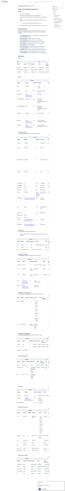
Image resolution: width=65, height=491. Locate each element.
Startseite (28, 1)
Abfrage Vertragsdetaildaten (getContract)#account (28, 121)
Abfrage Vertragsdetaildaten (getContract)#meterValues (29, 399)
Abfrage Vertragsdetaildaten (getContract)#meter (25, 282)
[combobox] (57, 2)
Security (32, 1)
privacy (40, 486)
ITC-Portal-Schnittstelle (32, 5)
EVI (18, 5)
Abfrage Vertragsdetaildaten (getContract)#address (25, 286)
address (26, 106)
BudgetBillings (26, 350)
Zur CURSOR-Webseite (46, 1)
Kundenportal (36, 1)
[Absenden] (52, 2)
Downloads (40, 1)
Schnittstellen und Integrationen (24, 5)
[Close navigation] (13, 5)
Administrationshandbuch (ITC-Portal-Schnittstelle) (24, 6)
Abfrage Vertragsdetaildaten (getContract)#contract (28, 95)
